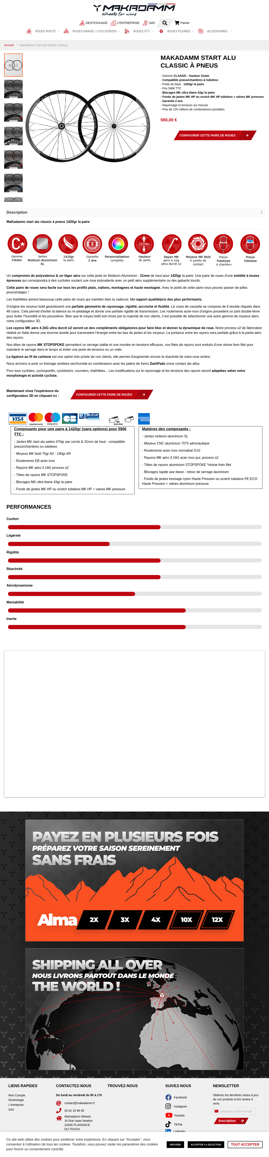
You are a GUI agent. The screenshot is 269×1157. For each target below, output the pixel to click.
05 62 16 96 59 (74, 1110)
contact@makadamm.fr (80, 1103)
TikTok (178, 1124)
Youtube (179, 1115)
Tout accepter (245, 1144)
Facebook (180, 1097)
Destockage (85, 23)
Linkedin (175, 1131)
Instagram (180, 1106)
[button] (31, 128)
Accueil (9, 45)
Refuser (175, 1144)
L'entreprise (116, 23)
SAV (140, 23)
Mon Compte (16, 1095)
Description (17, 212)
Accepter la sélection (206, 1144)
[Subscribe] (231, 1121)
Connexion (175, 23)
